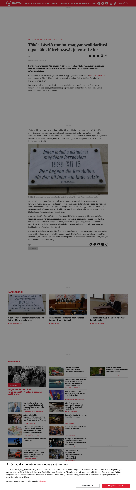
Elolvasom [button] (43, 481)
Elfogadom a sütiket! (115, 486)
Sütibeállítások (87, 486)
